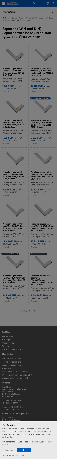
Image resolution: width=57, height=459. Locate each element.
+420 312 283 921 (11, 400)
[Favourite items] (47, 3)
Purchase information (11, 359)
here (22, 455)
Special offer (8, 343)
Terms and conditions (11, 362)
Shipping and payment (12, 365)
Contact (6, 383)
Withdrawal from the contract (15, 372)
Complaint (6, 368)
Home (6, 18)
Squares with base (46, 18)
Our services (7, 336)
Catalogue (6, 340)
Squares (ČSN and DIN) (28, 18)
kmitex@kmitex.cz (11, 403)
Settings (9, 450)
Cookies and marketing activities (16, 378)
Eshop (14, 18)
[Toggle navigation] (3, 4)
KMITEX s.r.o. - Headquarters (15, 413)
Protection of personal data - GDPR (17, 375)
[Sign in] (41, 3)
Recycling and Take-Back (13, 349)
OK (24, 450)
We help (5, 346)
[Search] (34, 3)
